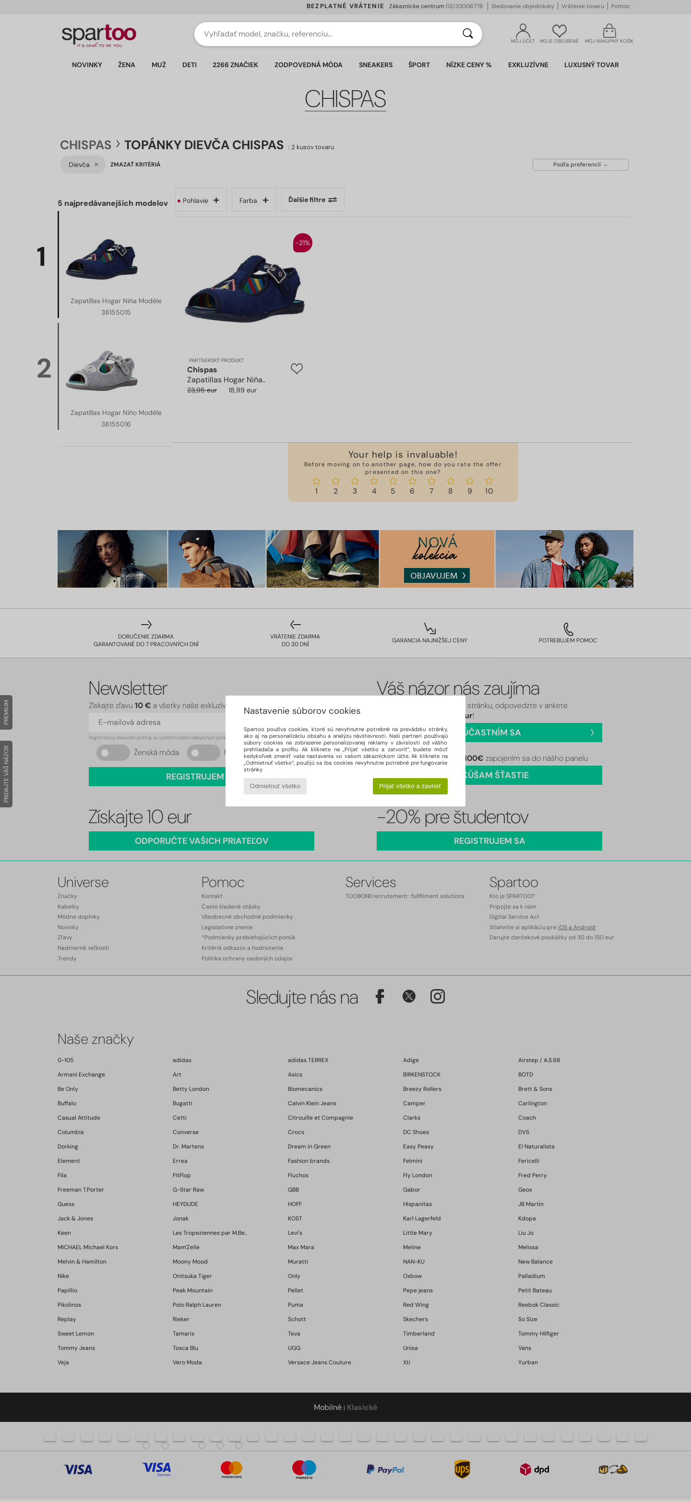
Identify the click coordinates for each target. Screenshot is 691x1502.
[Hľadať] (467, 34)
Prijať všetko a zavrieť (410, 786)
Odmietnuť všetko (275, 786)
